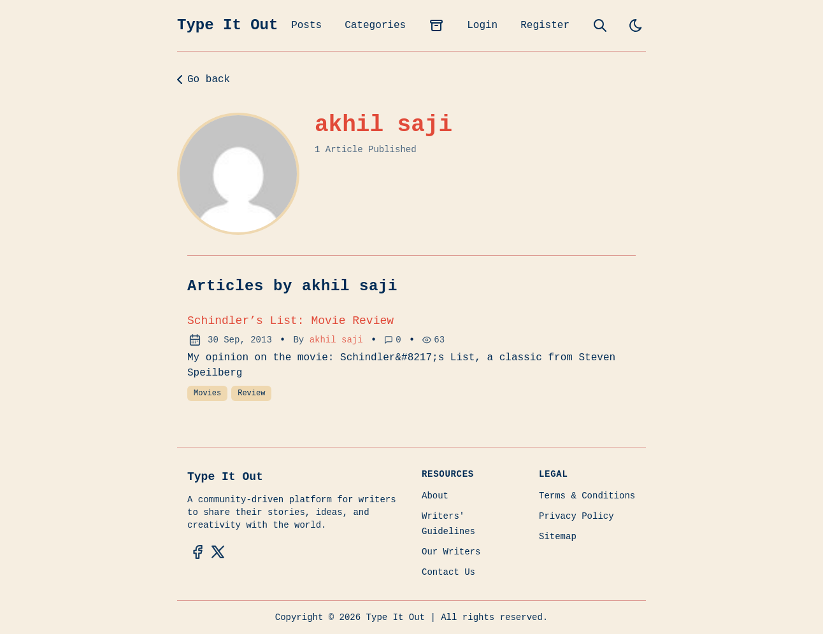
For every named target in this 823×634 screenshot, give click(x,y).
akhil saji (336, 340)
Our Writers (451, 552)
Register (544, 25)
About (435, 496)
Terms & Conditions (587, 496)
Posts (306, 25)
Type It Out (227, 25)
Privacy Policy (576, 516)
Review (251, 393)
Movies (207, 393)
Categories (375, 25)
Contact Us (448, 572)
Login (482, 25)
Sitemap (557, 537)
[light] (636, 25)
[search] (600, 25)
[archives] (436, 25)
